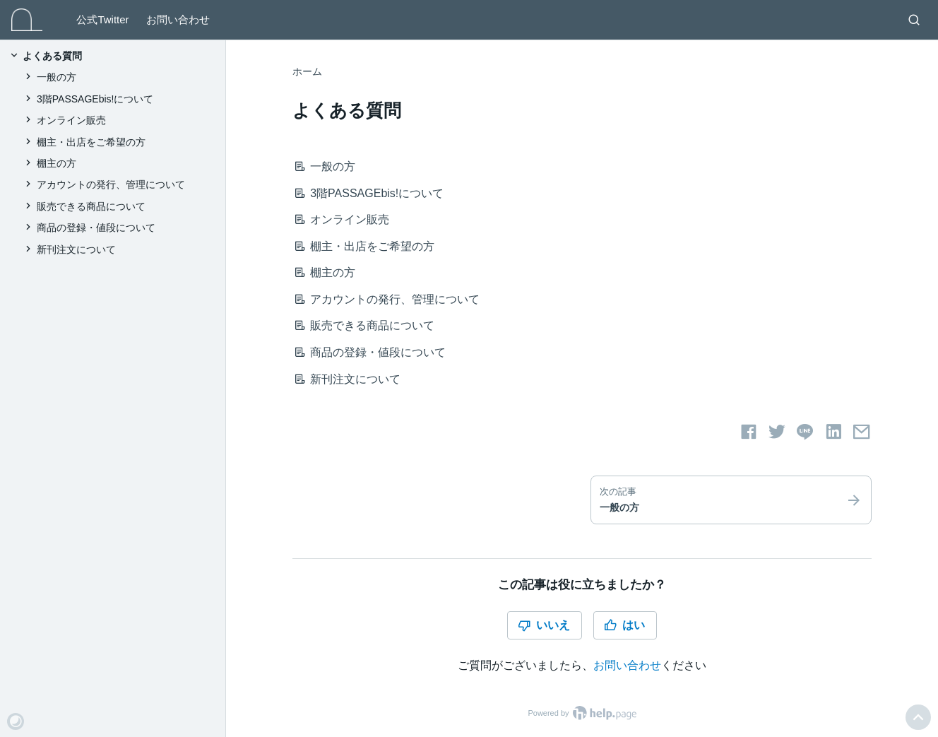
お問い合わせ (178, 19)
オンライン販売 (345, 219)
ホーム (307, 71)
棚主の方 (328, 272)
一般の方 (328, 166)
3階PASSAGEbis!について (373, 193)
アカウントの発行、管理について (391, 299)
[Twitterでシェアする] (777, 432)
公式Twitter (102, 19)
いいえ (544, 625)
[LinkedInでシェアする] (833, 432)
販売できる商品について (368, 325)
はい (624, 625)
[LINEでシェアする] (805, 432)
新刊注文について (351, 379)
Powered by (582, 713)
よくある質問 (52, 55)
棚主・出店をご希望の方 (368, 246)
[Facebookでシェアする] (749, 432)
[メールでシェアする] (862, 432)
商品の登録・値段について (374, 352)
